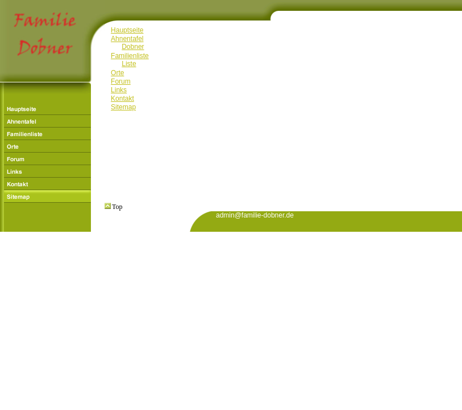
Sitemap (123, 107)
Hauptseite (127, 30)
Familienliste (130, 56)
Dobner (133, 47)
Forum (121, 81)
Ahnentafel (127, 39)
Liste (129, 64)
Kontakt (122, 98)
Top (114, 207)
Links (119, 90)
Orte (117, 73)
